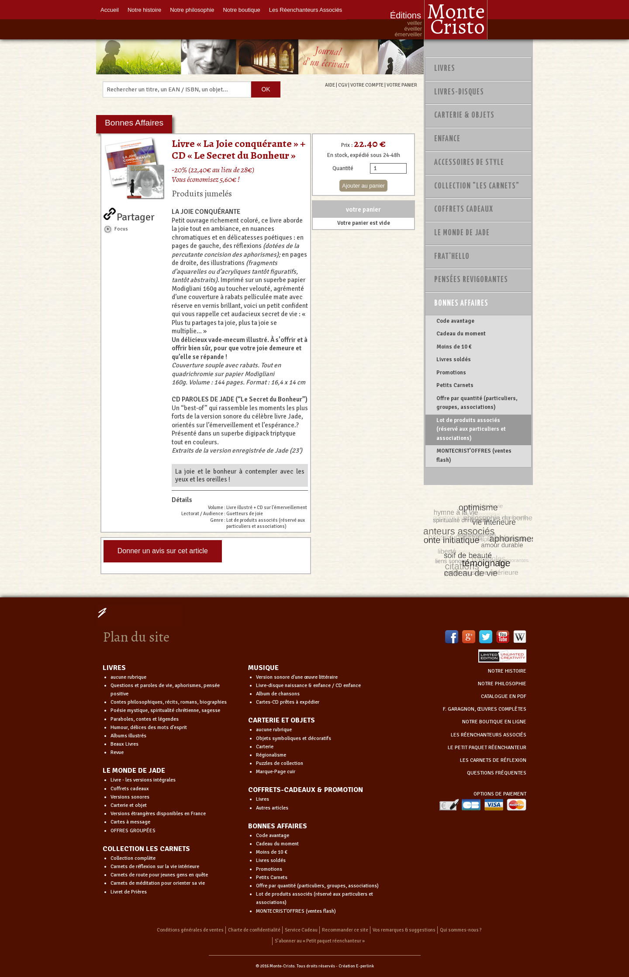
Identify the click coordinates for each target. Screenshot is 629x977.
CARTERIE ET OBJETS (281, 720)
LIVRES (114, 667)
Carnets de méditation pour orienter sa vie (158, 883)
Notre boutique (241, 10)
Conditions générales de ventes (190, 930)
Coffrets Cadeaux (463, 209)
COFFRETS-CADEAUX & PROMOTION (305, 789)
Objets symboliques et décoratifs (293, 738)
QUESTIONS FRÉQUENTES (496, 773)
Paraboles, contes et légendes (145, 719)
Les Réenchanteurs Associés (305, 10)
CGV (342, 85)
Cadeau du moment (461, 333)
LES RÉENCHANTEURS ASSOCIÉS (488, 735)
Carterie (264, 746)
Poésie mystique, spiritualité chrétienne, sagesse (165, 710)
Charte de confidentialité (254, 930)
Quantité (342, 168)
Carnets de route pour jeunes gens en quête (159, 875)
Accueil (109, 10)
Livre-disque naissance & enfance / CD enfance (308, 685)
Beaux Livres (124, 744)
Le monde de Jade (462, 233)
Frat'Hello (452, 257)
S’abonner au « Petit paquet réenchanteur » (320, 941)
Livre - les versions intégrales (143, 780)
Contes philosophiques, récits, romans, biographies (169, 702)
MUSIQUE (263, 667)
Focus (121, 229)
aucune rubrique (128, 677)
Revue (117, 752)
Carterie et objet (129, 805)
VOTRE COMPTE (367, 85)
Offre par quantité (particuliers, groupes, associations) (477, 403)
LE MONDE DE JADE (134, 770)
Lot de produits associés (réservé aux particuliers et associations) (471, 429)
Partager (136, 215)
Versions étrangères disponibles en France (158, 813)
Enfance (447, 139)
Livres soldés (453, 359)
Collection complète (133, 858)
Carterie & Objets (464, 115)
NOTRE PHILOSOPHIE (502, 683)
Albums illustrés (128, 736)
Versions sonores (130, 797)
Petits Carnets (454, 385)
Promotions (451, 372)
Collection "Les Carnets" (476, 186)
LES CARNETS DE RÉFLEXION (493, 760)
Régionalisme (271, 755)
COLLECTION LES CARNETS (146, 848)
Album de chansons (278, 694)
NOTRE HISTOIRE (507, 671)
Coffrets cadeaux (130, 788)
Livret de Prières (129, 892)
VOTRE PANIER (402, 85)
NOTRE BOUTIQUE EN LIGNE (494, 722)
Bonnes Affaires (461, 303)
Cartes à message (130, 822)
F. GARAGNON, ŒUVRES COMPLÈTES (484, 709)
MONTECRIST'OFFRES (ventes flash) (473, 455)
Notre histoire (144, 10)
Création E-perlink (356, 966)
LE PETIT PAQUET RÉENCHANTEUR (487, 747)
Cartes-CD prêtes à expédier (287, 702)
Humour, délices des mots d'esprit (149, 727)
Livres (444, 69)
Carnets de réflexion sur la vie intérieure (155, 866)
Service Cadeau (301, 930)
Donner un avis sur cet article (163, 551)
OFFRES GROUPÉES (133, 830)
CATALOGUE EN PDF (503, 696)
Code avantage (455, 321)
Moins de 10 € (454, 346)
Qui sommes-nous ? (461, 930)
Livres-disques (459, 92)
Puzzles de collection (279, 763)
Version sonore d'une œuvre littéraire (297, 677)
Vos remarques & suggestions (404, 930)
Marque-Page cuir (275, 771)
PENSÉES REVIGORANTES (471, 280)
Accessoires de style (469, 163)
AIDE (330, 85)
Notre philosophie (192, 10)
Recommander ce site (345, 930)
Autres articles (272, 808)
